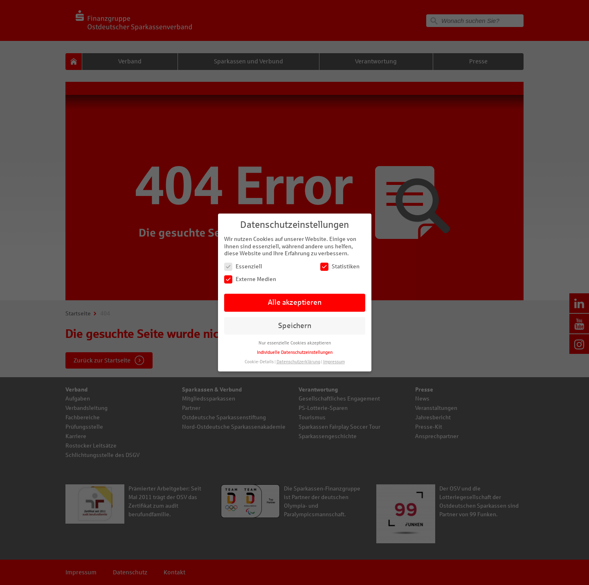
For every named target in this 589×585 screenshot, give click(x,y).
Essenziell (243, 266)
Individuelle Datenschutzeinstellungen (295, 352)
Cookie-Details (259, 362)
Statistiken (340, 266)
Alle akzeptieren (294, 302)
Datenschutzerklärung (298, 362)
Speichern (294, 326)
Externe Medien (250, 279)
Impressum (334, 362)
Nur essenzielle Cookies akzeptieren (295, 343)
